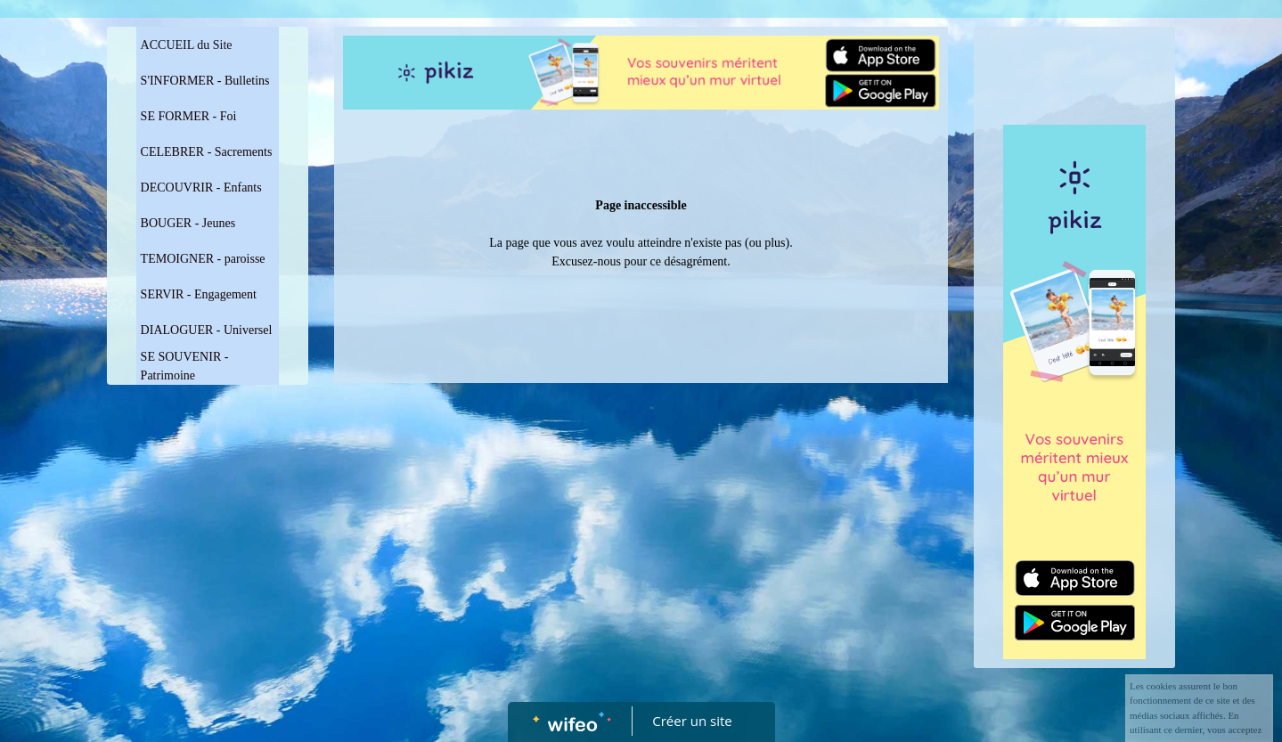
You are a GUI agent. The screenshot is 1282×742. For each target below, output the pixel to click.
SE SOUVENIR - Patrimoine (185, 366)
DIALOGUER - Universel (207, 330)
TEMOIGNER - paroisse (203, 258)
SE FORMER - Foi (189, 116)
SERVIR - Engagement (199, 294)
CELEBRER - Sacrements (207, 152)
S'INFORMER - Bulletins (205, 80)
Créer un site (691, 721)
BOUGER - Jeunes (188, 223)
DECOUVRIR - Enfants (201, 187)
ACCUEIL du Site (187, 45)
